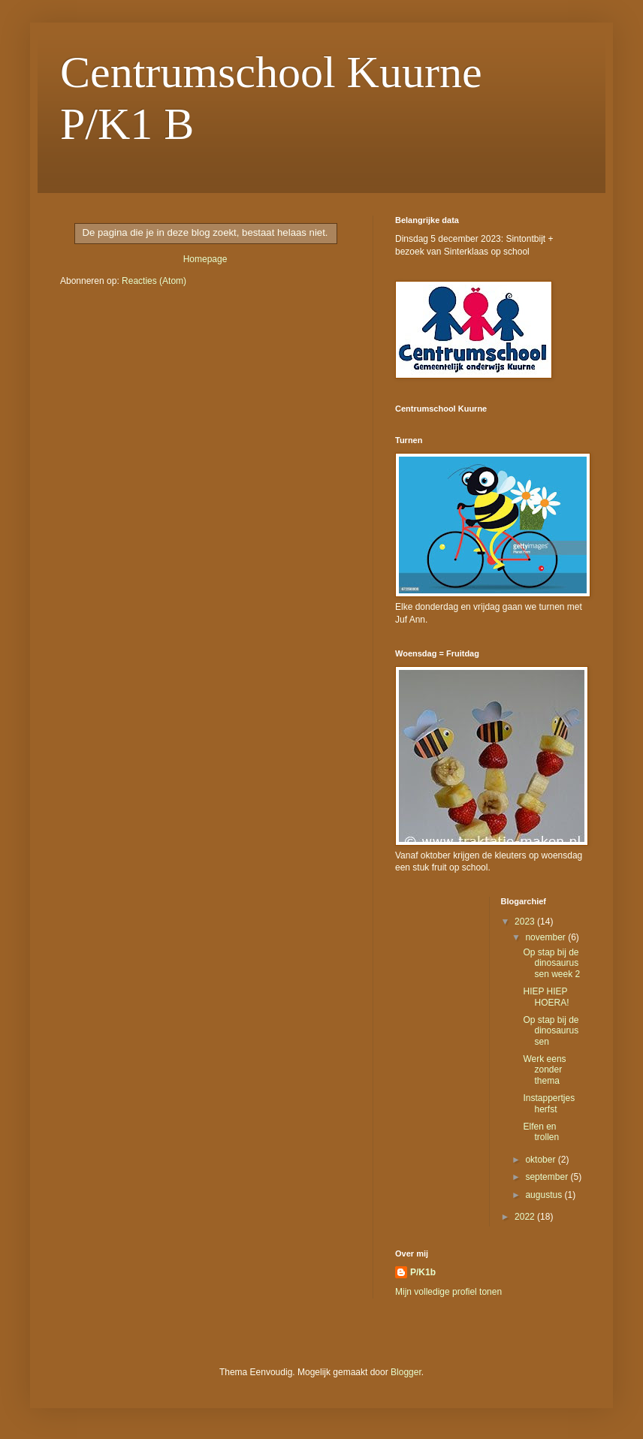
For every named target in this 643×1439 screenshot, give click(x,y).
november (546, 937)
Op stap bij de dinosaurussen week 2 (551, 963)
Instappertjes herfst (549, 1103)
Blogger (406, 1372)
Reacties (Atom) (154, 281)
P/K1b (423, 1272)
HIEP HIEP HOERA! (546, 996)
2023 (526, 921)
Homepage (205, 259)
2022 (526, 1216)
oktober (541, 1159)
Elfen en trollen (541, 1131)
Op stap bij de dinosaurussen (550, 1031)
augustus (544, 1195)
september (547, 1177)
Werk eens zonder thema (544, 1070)
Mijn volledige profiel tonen (448, 1292)
